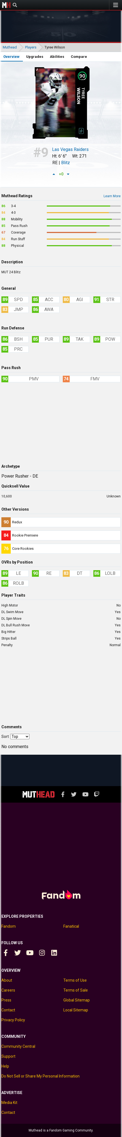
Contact (8, 1010)
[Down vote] (68, 174)
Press (6, 1000)
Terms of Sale (75, 990)
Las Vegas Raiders (70, 150)
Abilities (57, 57)
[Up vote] (54, 174)
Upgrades (34, 57)
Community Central (18, 1046)
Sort (5, 736)
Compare (79, 57)
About (6, 980)
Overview (11, 57)
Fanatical (71, 926)
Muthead (6, 5)
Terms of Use (75, 980)
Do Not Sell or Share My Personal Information (40, 1076)
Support (8, 1056)
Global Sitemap (76, 1000)
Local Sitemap (75, 1010)
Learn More (112, 196)
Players (30, 47)
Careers (8, 990)
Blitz (65, 162)
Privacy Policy (13, 1020)
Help (5, 1066)
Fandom (8, 926)
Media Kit (9, 1102)
